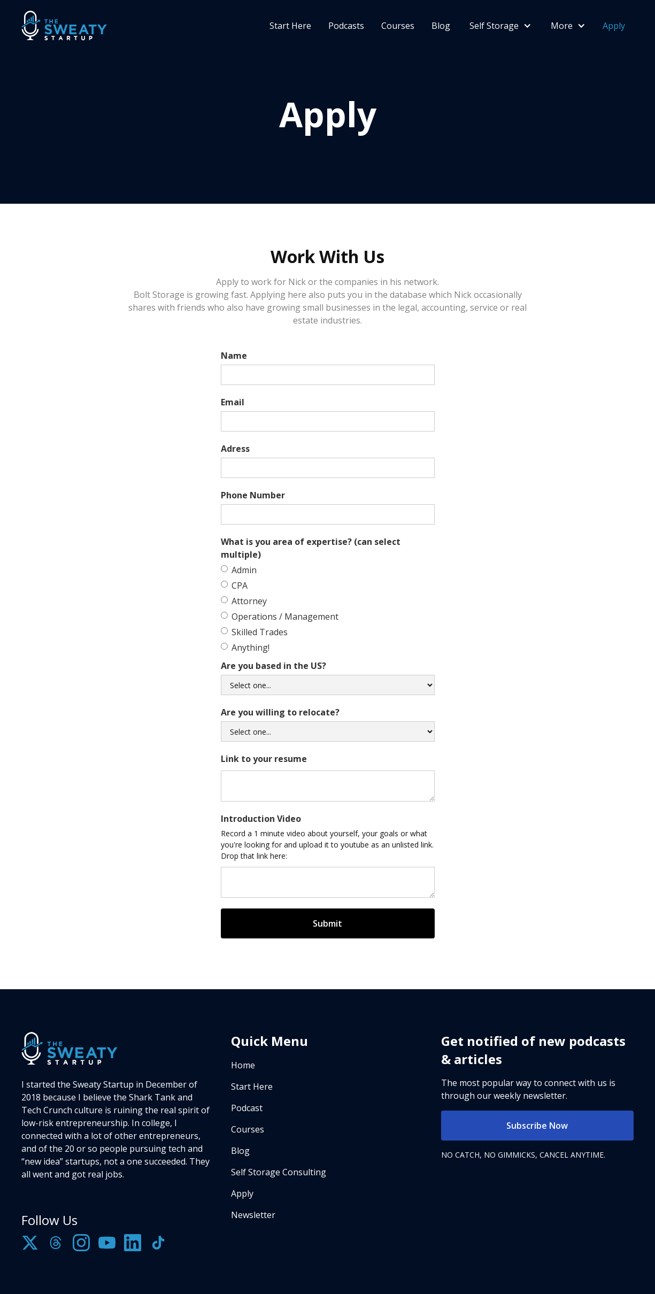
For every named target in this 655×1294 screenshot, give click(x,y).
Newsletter (253, 1215)
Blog (440, 26)
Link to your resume (264, 759)
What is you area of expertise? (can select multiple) (310, 548)
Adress (235, 449)
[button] (499, 26)
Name (234, 355)
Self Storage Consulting (278, 1172)
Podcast (247, 1108)
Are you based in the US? (273, 666)
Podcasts (346, 26)
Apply (614, 26)
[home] (64, 25)
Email (232, 402)
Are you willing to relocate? (280, 712)
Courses (397, 26)
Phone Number (253, 495)
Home (243, 1065)
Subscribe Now (537, 1125)
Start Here (290, 26)
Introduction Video (261, 819)
